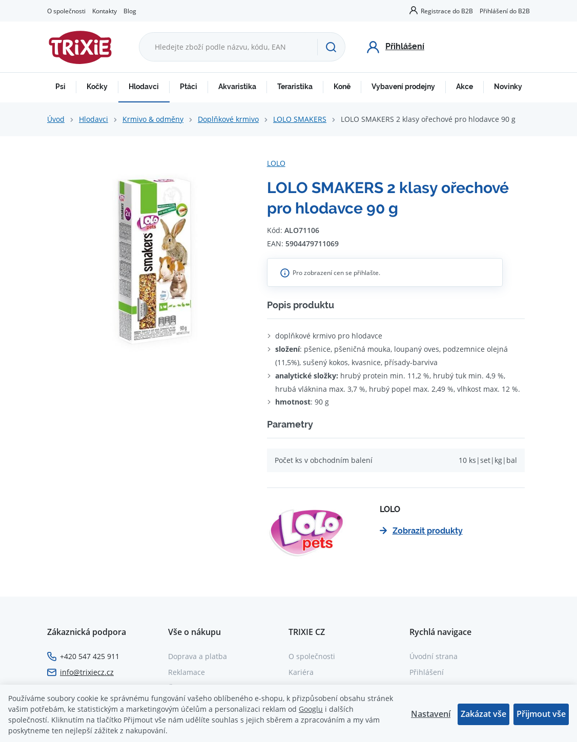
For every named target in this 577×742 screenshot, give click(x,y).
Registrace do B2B (447, 11)
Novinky (508, 86)
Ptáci (188, 86)
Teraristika (295, 86)
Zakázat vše (483, 713)
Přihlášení (426, 672)
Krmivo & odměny (152, 119)
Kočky (97, 86)
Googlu (311, 709)
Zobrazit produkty (421, 531)
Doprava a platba (197, 656)
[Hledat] (331, 47)
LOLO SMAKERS (299, 119)
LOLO (276, 163)
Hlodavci (144, 86)
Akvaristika (237, 86)
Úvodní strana (433, 656)
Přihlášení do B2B (505, 11)
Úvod (56, 119)
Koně (342, 86)
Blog (129, 11)
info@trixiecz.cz (87, 672)
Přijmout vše (541, 713)
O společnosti (66, 11)
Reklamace (186, 672)
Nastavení (430, 713)
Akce (464, 86)
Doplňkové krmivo (228, 119)
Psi (60, 86)
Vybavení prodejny (403, 86)
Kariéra (301, 672)
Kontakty (104, 11)
